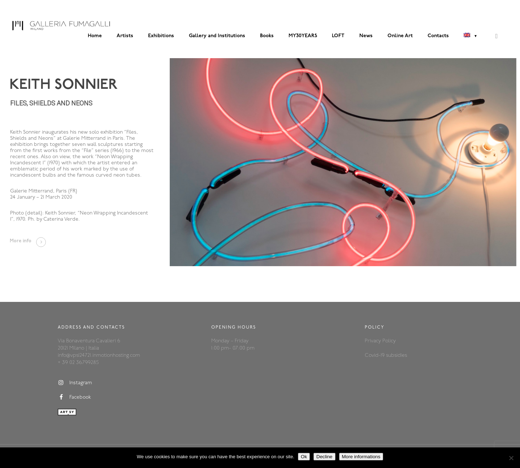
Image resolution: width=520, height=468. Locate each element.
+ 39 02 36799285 (78, 362)
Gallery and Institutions (217, 36)
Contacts (438, 36)
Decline (324, 456)
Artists (125, 36)
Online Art (400, 36)
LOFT (338, 36)
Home (95, 36)
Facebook (74, 397)
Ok (304, 456)
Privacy (373, 341)
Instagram (75, 382)
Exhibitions (161, 36)
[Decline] (511, 458)
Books (267, 36)
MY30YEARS (303, 36)
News (366, 36)
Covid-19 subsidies (386, 355)
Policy (389, 341)
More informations (361, 456)
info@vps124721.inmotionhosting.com (99, 355)
